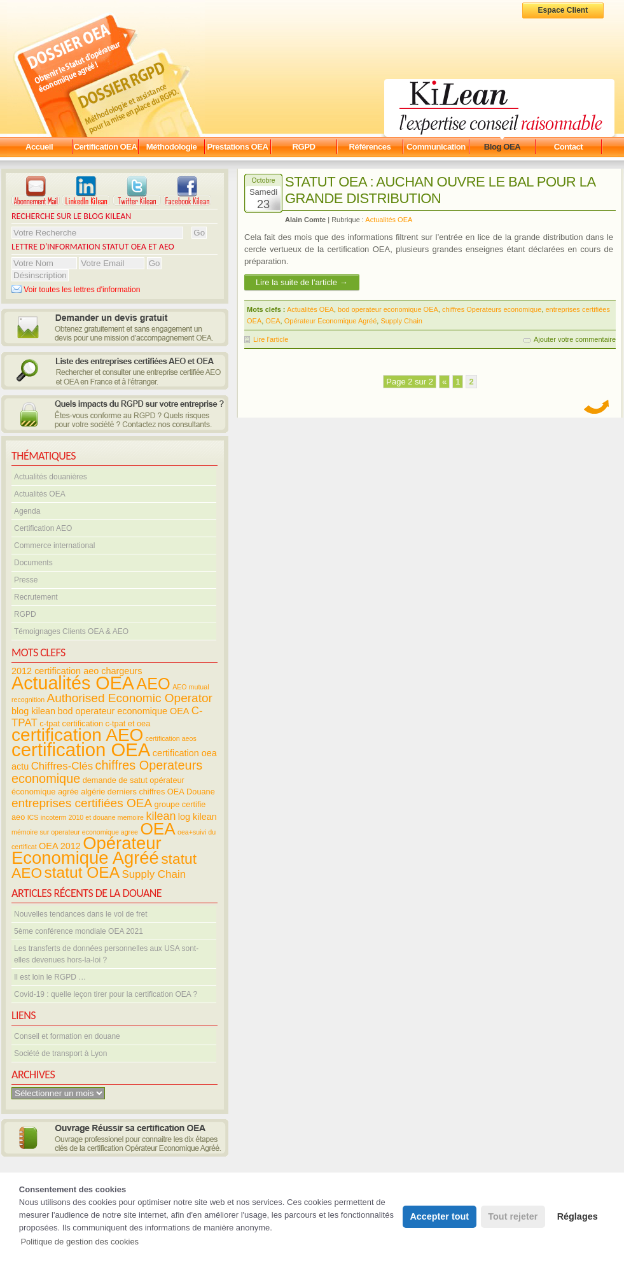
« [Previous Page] (444, 381)
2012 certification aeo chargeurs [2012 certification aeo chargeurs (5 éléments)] (76, 671)
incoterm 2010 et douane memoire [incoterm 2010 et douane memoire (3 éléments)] (92, 817)
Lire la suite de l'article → (302, 282)
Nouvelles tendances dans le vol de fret (80, 914)
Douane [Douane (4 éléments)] (200, 791)
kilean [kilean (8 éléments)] (161, 816)
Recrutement (36, 597)
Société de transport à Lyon (60, 1053)
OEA (272, 321)
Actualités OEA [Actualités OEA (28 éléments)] (72, 683)
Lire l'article (270, 339)
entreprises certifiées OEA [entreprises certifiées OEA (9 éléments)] (81, 803)
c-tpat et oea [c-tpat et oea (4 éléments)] (127, 723)
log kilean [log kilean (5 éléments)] (197, 817)
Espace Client (563, 10)
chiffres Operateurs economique (491, 309)
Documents (33, 562)
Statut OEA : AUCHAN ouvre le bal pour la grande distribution (440, 190)
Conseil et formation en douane (67, 1036)
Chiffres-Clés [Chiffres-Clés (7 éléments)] (62, 766)
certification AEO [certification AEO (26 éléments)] (77, 735)
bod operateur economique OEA (388, 309)
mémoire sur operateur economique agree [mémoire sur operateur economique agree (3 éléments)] (74, 832)
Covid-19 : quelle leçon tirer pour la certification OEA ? (105, 994)
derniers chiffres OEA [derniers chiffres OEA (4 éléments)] (145, 791)
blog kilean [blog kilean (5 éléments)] (33, 711)
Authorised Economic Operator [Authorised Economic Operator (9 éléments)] (129, 698)
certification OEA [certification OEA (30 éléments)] (80, 749)
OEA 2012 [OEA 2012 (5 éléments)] (60, 846)
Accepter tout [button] (439, 1216)
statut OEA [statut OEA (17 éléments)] (82, 872)
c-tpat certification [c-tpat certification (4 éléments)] (71, 723)
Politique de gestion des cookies (79, 1241)
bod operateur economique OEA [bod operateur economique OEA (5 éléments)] (123, 711)
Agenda (27, 511)
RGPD (25, 614)
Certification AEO (43, 528)
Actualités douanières (50, 476)
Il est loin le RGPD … (50, 977)
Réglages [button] (577, 1216)
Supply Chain (401, 321)
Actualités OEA (40, 494)
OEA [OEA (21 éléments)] (157, 828)
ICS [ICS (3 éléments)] (33, 817)
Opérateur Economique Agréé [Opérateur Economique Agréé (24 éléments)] (86, 850)
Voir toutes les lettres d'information (75, 289)
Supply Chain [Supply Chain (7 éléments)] (153, 874)
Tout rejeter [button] (512, 1216)
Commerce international (54, 545)
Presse (26, 579)
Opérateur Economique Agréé (330, 321)
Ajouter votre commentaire (575, 339)
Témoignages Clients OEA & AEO (71, 631)
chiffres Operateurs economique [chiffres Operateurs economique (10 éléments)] (106, 771)
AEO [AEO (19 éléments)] (153, 684)
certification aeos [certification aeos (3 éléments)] (171, 738)
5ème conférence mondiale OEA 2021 (78, 931)
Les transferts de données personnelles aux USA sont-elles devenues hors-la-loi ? (106, 954)
